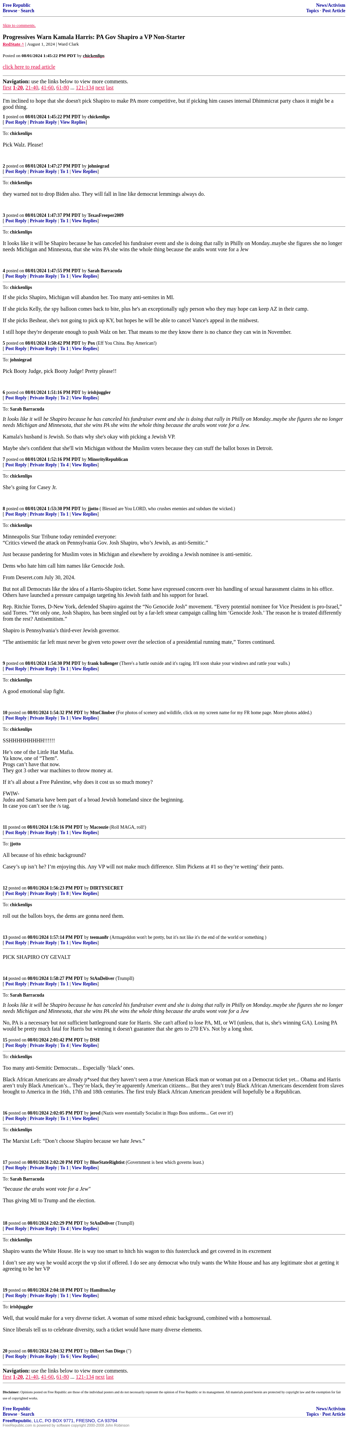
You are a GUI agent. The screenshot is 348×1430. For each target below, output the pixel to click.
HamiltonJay (103, 1290)
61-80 (62, 87)
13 (5, 937)
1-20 (18, 87)
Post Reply (16, 122)
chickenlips (99, 116)
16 (5, 1113)
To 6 (64, 1356)
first (7, 87)
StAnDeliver (102, 978)
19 (5, 1290)
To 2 (64, 397)
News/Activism (330, 5)
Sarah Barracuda (105, 270)
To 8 (64, 893)
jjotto (93, 508)
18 (5, 1223)
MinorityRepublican (108, 459)
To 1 (64, 171)
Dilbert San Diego (107, 1351)
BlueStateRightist (107, 1162)
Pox (91, 343)
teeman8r (99, 937)
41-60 (47, 87)
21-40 (31, 87)
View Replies (73, 122)
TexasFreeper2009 (106, 215)
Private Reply (43, 122)
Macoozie (99, 827)
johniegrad (98, 166)
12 (5, 888)
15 (5, 1040)
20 (5, 1351)
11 (5, 827)
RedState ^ (13, 44)
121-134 (85, 87)
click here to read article (29, 67)
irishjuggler (99, 392)
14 (5, 978)
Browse (10, 10)
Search (27, 10)
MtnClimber (102, 712)
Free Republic (17, 5)
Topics (312, 10)
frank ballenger (103, 663)
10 (5, 712)
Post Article (333, 10)
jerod (95, 1113)
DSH (95, 1040)
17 (5, 1162)
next (100, 87)
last (110, 87)
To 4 (64, 464)
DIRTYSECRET (106, 888)
